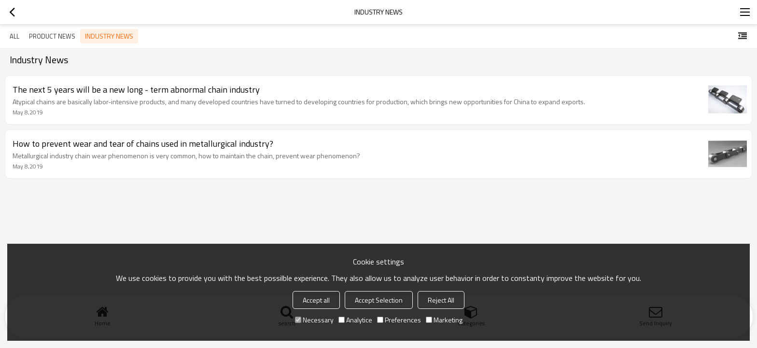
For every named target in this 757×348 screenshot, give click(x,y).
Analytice (355, 320)
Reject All (441, 300)
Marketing (444, 320)
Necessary (314, 320)
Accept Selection (379, 300)
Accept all (316, 300)
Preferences (399, 320)
